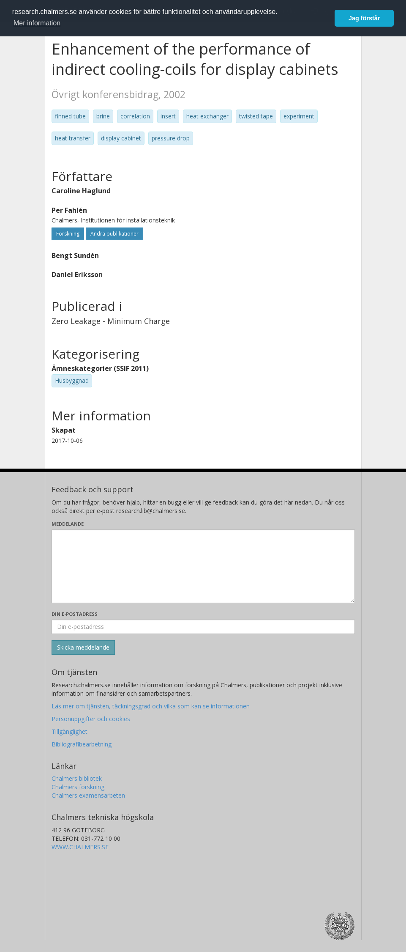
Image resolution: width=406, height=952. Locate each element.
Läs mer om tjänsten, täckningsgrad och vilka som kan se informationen (151, 706)
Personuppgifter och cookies (91, 719)
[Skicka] (83, 647)
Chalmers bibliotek (77, 778)
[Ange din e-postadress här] (203, 627)
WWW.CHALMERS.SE (80, 847)
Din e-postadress (75, 614)
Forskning (67, 233)
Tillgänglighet (69, 731)
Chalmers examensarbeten (88, 795)
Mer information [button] (37, 23)
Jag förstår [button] (364, 18)
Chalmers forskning (78, 787)
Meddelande (68, 524)
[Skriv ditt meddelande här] (203, 566)
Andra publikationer (114, 233)
